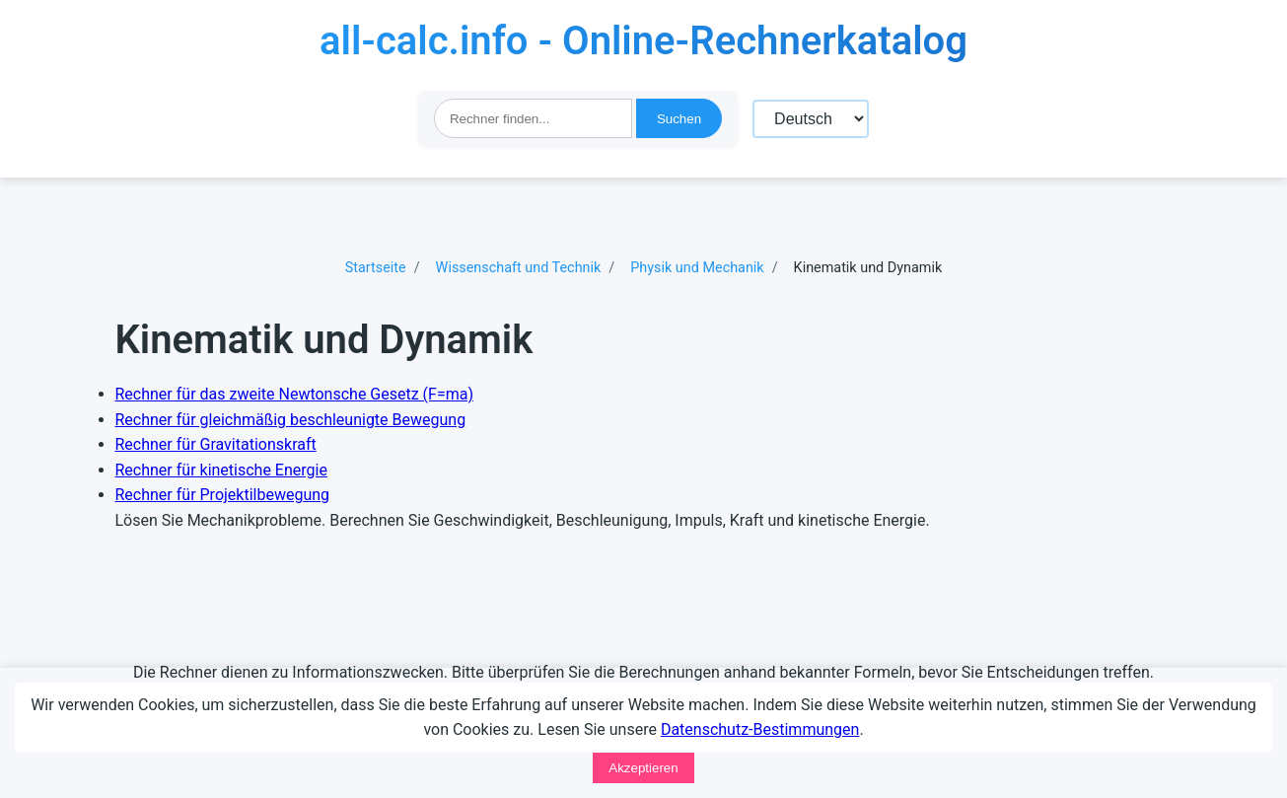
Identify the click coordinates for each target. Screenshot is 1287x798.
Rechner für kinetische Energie (221, 470)
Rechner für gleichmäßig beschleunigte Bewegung (290, 419)
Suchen (679, 118)
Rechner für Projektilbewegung (222, 494)
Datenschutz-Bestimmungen (760, 729)
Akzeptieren (643, 768)
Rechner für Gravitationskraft (216, 444)
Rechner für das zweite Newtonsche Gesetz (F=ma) (294, 394)
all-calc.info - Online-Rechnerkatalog (643, 41)
